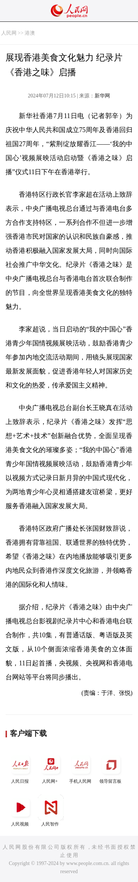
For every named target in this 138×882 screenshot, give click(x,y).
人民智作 (51, 811)
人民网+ (51, 768)
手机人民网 (81, 768)
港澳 (30, 33)
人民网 (9, 33)
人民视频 (20, 811)
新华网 (102, 96)
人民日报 (20, 768)
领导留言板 (111, 768)
